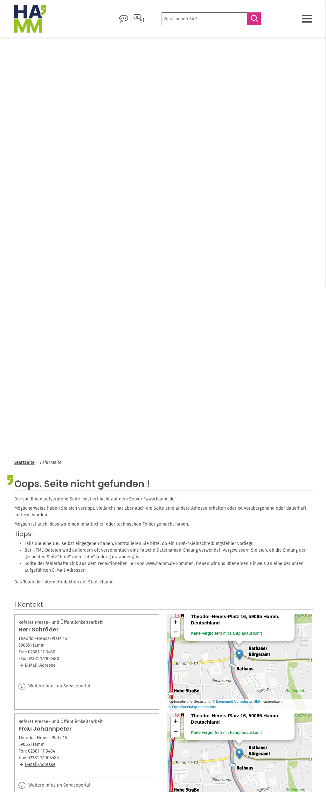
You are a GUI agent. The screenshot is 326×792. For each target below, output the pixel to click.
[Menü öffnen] (307, 19)
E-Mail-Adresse (40, 665)
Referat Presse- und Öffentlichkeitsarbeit (60, 622)
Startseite (24, 462)
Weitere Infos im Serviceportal (54, 686)
